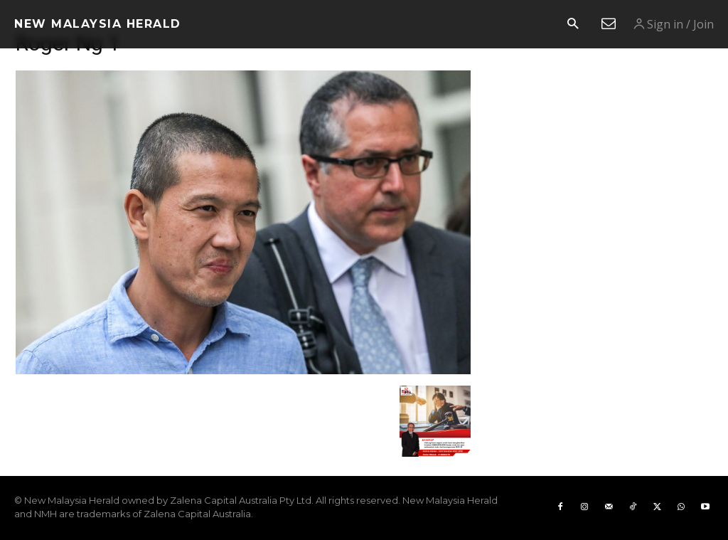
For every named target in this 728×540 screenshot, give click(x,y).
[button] (572, 24)
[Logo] (97, 24)
